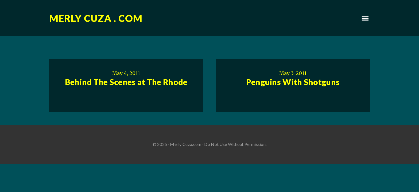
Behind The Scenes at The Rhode (126, 82)
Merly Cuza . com (95, 18)
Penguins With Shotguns (293, 82)
